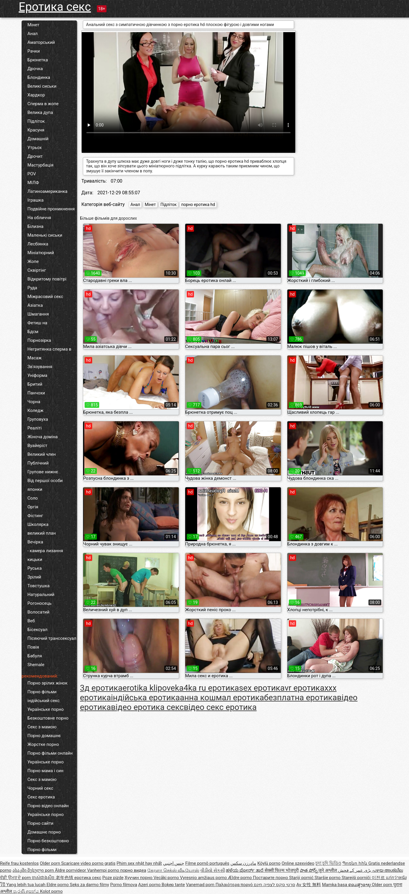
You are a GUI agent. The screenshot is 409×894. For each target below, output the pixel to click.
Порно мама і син (45, 770)
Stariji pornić (301, 877)
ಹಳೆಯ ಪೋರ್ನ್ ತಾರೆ (245, 870)
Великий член (41, 454)
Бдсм (33, 331)
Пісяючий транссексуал (51, 638)
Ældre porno (240, 877)
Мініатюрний (40, 252)
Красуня (35, 130)
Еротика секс (55, 7)
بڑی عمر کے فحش (355, 870)
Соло (32, 498)
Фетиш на (37, 322)
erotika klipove (149, 688)
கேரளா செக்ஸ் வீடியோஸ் (173, 870)
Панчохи (36, 393)
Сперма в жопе (43, 103)
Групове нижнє (42, 471)
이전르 (379, 877)
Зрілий (34, 577)
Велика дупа (40, 112)
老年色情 (65, 877)
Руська (34, 568)
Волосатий (38, 612)
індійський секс (43, 700)
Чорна (33, 401)
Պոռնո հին (355, 863)
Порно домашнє (44, 735)
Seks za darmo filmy (89, 884)
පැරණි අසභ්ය (26, 891)
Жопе (33, 261)
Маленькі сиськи (44, 235)
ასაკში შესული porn (34, 870)
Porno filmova (123, 884)
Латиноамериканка (47, 191)
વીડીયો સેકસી (212, 870)
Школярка (37, 524)
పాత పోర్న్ (309, 870)
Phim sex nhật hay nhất (139, 863)
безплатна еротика (300, 697)
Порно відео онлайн (48, 805)
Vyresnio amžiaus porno (204, 877)
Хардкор (36, 95)
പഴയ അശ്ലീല (387, 870)
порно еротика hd (198, 204)
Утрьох (34, 147)
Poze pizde (113, 877)
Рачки (33, 51)
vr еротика (304, 688)
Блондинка (38, 77)
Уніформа (37, 375)
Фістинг (35, 515)
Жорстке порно (43, 744)
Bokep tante (173, 884)
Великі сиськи (41, 86)
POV (31, 173)
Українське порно (45, 709)
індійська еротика (145, 697)
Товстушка (38, 585)
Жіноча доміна (42, 436)
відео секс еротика (220, 707)
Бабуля (34, 656)
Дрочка (35, 68)
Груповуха (37, 419)
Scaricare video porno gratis (88, 863)
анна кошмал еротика (222, 697)
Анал (32, 33)
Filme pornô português (207, 863)
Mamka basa (335, 884)
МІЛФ (33, 182)
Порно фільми (42, 691)
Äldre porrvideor (71, 870)
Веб (31, 620)
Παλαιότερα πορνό (235, 884)
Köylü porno (268, 863)
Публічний (38, 463)
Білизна (35, 226)
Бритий (34, 384)
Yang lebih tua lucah (26, 884)
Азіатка (35, 305)
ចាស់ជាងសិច (44, 877)
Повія (33, 647)
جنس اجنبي (173, 863)
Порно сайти (40, 823)
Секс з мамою (42, 727)
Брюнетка (37, 60)
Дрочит (35, 156)
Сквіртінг (36, 270)
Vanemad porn (200, 884)
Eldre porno (58, 884)
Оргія (32, 507)
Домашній (37, 138)
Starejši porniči (357, 877)
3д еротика (101, 688)
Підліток (36, 121)
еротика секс (87, 877)
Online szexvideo (298, 863)
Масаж (34, 358)
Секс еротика (41, 797)
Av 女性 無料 (308, 884)
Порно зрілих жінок (47, 683)
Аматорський (41, 42)
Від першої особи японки (45, 485)
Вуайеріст (37, 445)
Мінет (33, 24)
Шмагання (38, 314)
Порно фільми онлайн (50, 753)
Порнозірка (39, 340)
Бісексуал (37, 629)
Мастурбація (40, 165)
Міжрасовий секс (45, 296)
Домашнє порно (44, 832)
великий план (41, 533)
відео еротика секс (147, 707)
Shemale (35, 664)
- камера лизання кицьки (45, 555)
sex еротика (261, 688)
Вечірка (35, 542)
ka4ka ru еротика (207, 688)
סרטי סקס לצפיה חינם (274, 884)
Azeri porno (150, 884)
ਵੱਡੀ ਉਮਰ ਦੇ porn (16, 877)
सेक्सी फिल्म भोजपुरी (282, 870)
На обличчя (39, 217)
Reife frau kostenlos (19, 863)
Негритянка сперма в (49, 349)
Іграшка (35, 200)
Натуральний (41, 594)
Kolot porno (51, 891)
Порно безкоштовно (48, 840)
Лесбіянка (37, 244)
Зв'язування (39, 366)
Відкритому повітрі (46, 279)
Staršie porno (328, 877)
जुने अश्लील (328, 870)
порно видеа (133, 870)
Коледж (35, 410)
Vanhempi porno (103, 870)
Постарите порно (271, 877)
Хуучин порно (139, 877)
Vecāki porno (166, 877)
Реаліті (34, 428)
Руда (32, 287)
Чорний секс (40, 788)
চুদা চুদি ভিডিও (328, 863)
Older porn (50, 863)
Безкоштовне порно (48, 718)
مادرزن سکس (243, 863)
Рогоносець (39, 603)
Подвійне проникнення (51, 209)
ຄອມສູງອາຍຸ (360, 884)
